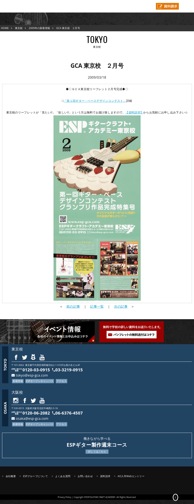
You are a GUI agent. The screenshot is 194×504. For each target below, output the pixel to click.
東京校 (19, 28)
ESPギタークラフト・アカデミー (15, 6)
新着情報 (18, 381)
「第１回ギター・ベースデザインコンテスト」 (95, 101)
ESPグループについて (35, 476)
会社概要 (11, 476)
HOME (5, 28)
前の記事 (73, 306)
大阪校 (17, 392)
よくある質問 (62, 476)
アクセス (61, 381)
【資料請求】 (134, 112)
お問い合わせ (85, 476)
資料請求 (105, 476)
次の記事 (121, 306)
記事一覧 (97, 306)
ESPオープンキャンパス (39, 381)
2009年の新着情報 (39, 28)
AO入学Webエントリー (131, 476)
